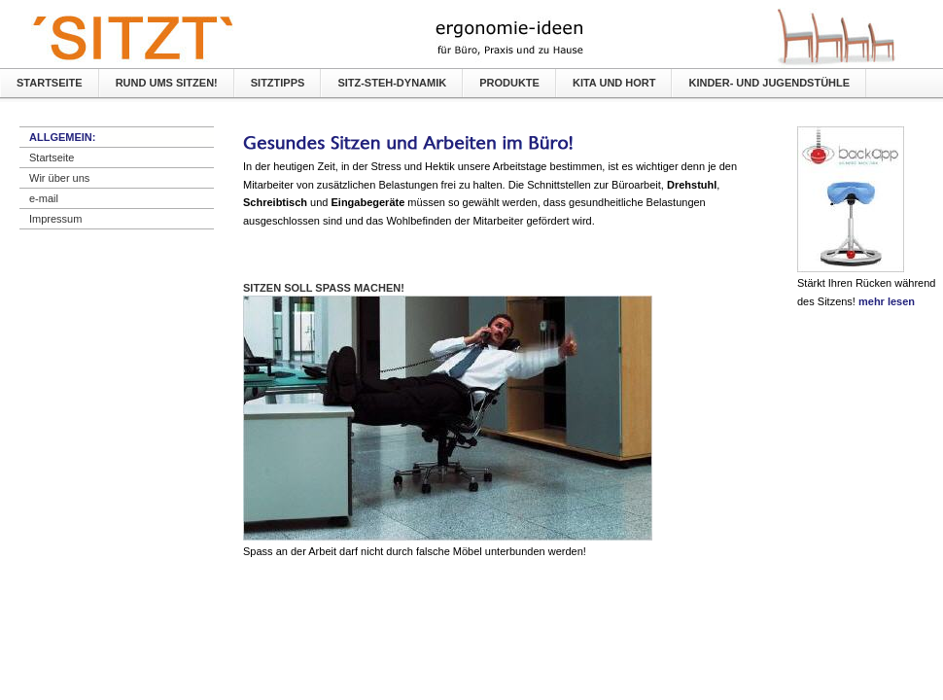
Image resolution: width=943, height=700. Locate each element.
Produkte (509, 82)
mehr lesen (886, 301)
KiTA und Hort (614, 82)
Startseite (50, 82)
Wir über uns (59, 178)
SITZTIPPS (278, 82)
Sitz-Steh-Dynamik (391, 82)
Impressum (55, 219)
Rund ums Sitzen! (167, 82)
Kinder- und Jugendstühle (769, 82)
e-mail (43, 198)
